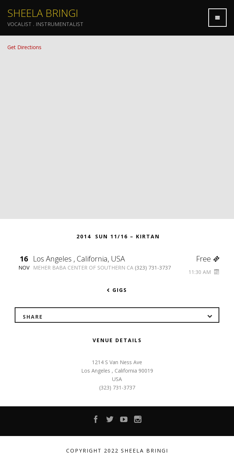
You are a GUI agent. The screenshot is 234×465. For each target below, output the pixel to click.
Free (207, 259)
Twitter (110, 421)
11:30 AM (203, 271)
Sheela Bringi (42, 13)
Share (121, 315)
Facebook (96, 421)
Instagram (138, 421)
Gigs (117, 289)
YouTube (124, 421)
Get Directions (24, 47)
